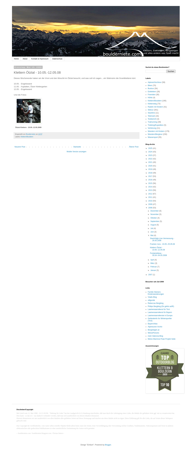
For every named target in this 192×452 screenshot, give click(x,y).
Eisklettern (152, 92)
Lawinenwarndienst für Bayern (160, 312)
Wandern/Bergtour (155, 134)
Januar (153, 270)
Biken (150, 85)
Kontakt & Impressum (39, 59)
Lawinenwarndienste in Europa (160, 315)
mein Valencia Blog (155, 336)
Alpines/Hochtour (154, 82)
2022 (150, 159)
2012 (150, 194)
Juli (152, 228)
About (25, 59)
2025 (150, 148)
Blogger (108, 445)
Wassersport (153, 137)
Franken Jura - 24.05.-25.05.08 (162, 244)
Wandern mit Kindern (156, 131)
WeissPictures (153, 333)
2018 (150, 173)
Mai (152, 235)
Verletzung (152, 128)
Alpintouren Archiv (155, 327)
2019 (150, 169)
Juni (152, 232)
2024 (150, 152)
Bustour (151, 88)
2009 (150, 204)
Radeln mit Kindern (155, 107)
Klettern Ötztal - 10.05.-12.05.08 (157, 249)
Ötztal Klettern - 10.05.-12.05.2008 (28, 127)
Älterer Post (133, 147)
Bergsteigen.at (153, 330)
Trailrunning (152, 122)
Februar (153, 267)
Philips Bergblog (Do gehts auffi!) (161, 306)
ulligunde (151, 300)
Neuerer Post (20, 147)
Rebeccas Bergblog (156, 303)
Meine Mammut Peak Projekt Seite (162, 339)
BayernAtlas (153, 324)
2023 (150, 155)
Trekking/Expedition (156, 125)
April (152, 260)
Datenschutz (57, 59)
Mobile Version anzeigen (76, 152)
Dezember (154, 211)
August (153, 225)
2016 (150, 180)
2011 (150, 197)
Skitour (150, 110)
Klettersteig (152, 104)
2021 (150, 162)
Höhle (150, 98)
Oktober (153, 218)
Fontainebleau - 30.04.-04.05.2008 (158, 254)
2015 (150, 183)
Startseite (77, 147)
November (154, 214)
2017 (150, 176)
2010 (150, 201)
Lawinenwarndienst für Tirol (159, 309)
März (152, 263)
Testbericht (152, 119)
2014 (150, 187)
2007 (150, 275)
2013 (150, 190)
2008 (150, 208)
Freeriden (151, 95)
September (155, 221)
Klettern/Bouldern (27, 137)
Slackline (151, 113)
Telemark (151, 116)
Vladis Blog (152, 297)
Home (16, 59)
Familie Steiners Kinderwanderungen (156, 293)
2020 (150, 166)
